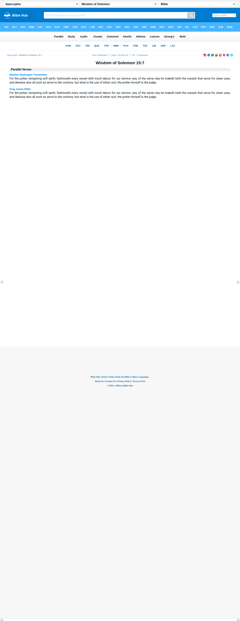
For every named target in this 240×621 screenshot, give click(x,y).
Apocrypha (12, 55)
